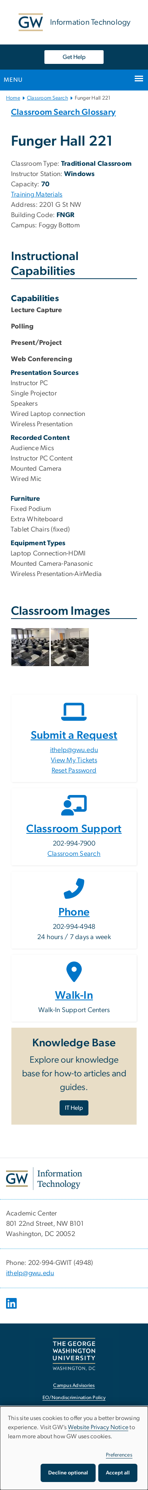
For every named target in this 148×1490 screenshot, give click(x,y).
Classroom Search (47, 98)
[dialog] (74, 1448)
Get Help (74, 57)
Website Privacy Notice (98, 1427)
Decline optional (68, 1473)
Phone (74, 912)
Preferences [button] (119, 1455)
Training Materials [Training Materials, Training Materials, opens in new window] (37, 194)
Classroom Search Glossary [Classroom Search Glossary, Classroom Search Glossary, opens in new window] (63, 112)
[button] (31, 647)
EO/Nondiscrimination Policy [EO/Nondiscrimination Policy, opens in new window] (74, 1397)
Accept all (118, 1473)
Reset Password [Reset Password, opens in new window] (74, 770)
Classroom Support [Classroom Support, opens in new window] (73, 829)
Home (13, 98)
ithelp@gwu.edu (74, 750)
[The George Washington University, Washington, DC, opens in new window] (74, 1354)
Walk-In (74, 995)
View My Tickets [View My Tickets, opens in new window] (74, 760)
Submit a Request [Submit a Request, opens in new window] (74, 735)
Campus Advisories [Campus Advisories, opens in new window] (73, 1385)
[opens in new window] (12, 1309)
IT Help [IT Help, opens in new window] (74, 1108)
